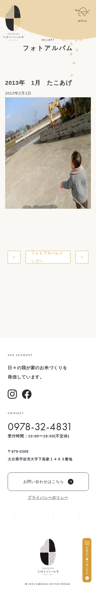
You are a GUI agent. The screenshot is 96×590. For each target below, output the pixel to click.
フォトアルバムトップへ (47, 257)
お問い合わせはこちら (48, 481)
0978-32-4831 (40, 426)
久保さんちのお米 (13, 22)
